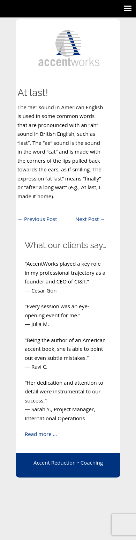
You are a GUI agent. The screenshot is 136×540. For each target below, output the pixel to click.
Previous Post (37, 218)
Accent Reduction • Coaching (68, 462)
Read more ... (41, 433)
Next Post (90, 218)
